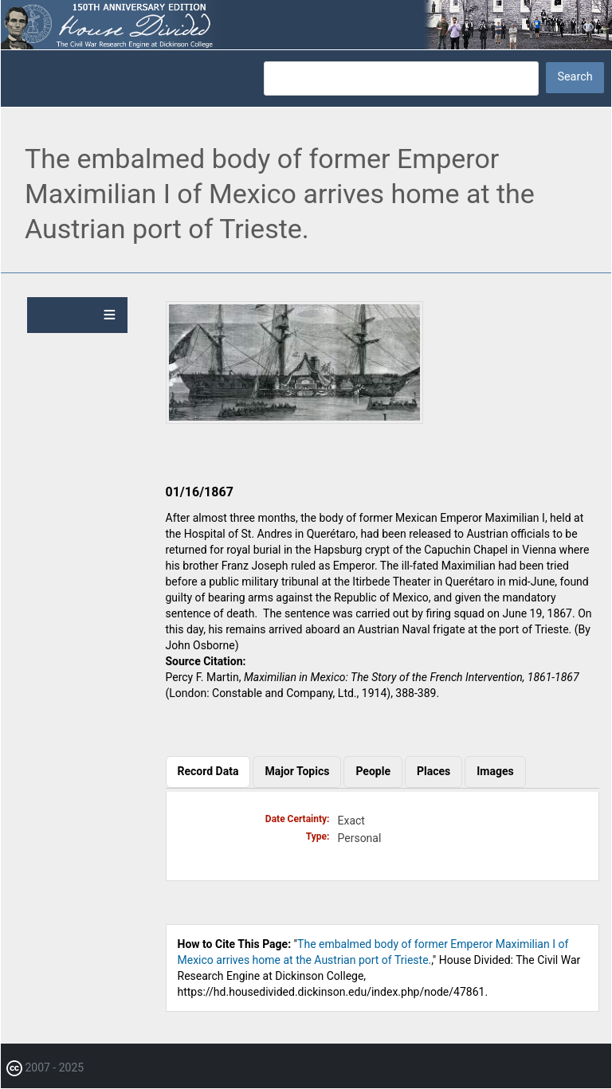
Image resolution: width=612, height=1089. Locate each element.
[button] (294, 419)
